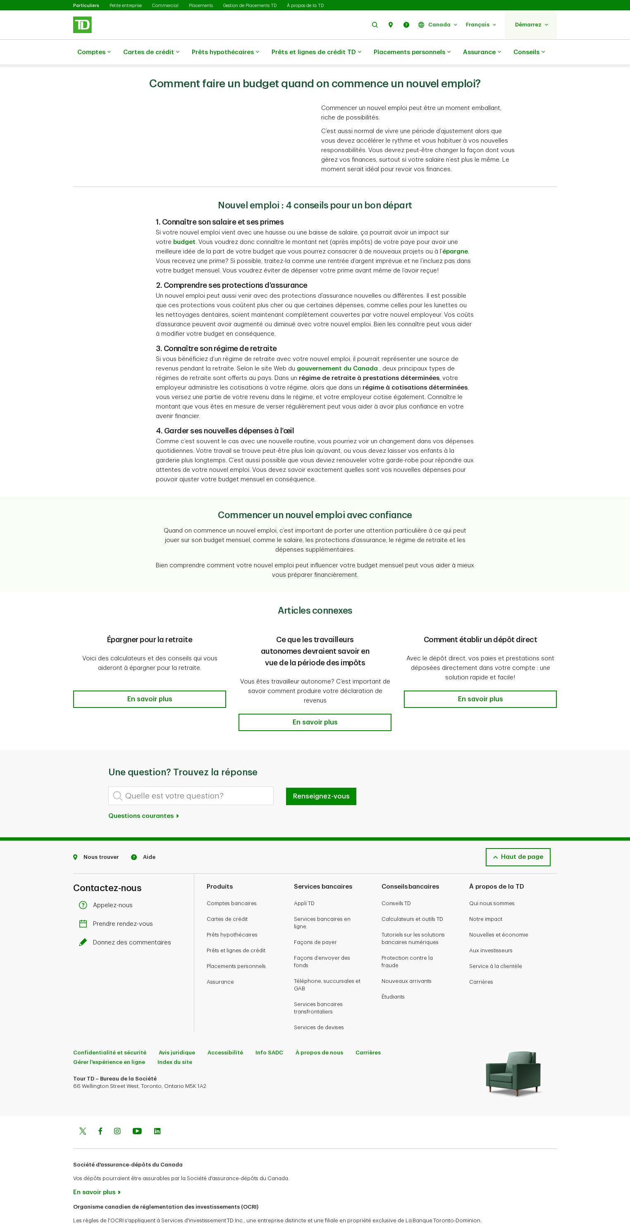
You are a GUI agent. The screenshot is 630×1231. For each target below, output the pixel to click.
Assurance (482, 52)
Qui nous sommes (492, 882)
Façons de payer (315, 921)
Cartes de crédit (151, 52)
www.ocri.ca (92, 1214)
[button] (375, 24)
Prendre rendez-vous (118, 903)
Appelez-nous (108, 885)
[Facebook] (100, 1111)
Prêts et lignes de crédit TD (316, 52)
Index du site (175, 1041)
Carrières (481, 961)
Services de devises (319, 1006)
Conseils (529, 52)
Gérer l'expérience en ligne (109, 1041)
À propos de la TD (305, 5)
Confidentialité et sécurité (109, 1032)
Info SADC (269, 1032)
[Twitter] (82, 1111)
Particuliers (86, 5)
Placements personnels (412, 52)
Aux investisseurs (491, 929)
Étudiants (393, 976)
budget (184, 221)
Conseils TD (396, 882)
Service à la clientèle (495, 945)
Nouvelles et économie (498, 914)
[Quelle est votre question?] (191, 775)
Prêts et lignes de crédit (236, 929)
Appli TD (304, 882)
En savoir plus (94, 1172)
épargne (455, 231)
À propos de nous (319, 1032)
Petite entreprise (126, 5)
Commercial (165, 5)
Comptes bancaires (232, 882)
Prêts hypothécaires (225, 52)
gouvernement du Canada (337, 348)
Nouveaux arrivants (407, 960)
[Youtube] (137, 1111)
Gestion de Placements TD (250, 5)
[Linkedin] (157, 1111)
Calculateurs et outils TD (412, 898)
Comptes (94, 52)
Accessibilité (225, 1032)
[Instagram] (117, 1111)
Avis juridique (177, 1032)
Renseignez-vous (321, 775)
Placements (201, 5)
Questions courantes (144, 795)
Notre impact (485, 898)
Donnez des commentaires (127, 922)
